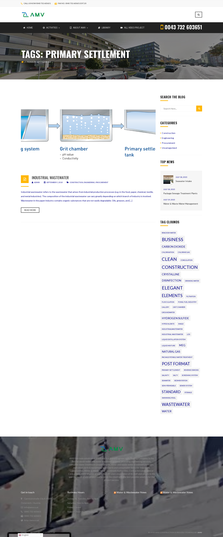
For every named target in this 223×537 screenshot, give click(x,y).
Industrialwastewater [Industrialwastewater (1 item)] (172, 327)
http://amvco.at (31, 518)
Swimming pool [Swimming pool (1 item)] (169, 396)
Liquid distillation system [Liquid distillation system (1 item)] (174, 338)
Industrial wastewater (50, 176)
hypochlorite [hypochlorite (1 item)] (168, 322)
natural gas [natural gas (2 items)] (171, 350)
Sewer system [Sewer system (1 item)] (186, 384)
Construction (76, 181)
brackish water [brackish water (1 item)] (169, 231)
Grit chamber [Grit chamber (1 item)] (179, 306)
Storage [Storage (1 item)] (188, 391)
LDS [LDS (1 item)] (188, 333)
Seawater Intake (184, 179)
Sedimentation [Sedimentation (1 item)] (180, 379)
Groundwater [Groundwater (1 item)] (168, 311)
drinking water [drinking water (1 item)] (192, 279)
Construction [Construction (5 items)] (180, 265)
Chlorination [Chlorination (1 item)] (168, 251)
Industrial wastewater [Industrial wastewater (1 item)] (172, 333)
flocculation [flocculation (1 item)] (168, 300)
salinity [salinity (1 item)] (165, 374)
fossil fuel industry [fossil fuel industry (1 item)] (187, 300)
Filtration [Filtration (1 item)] (191, 295)
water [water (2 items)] (166, 409)
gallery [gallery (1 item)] (165, 306)
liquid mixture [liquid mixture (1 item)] (168, 344)
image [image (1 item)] (181, 322)
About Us (35, 531)
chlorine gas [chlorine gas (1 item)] (184, 251)
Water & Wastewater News (131, 490)
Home (24, 531)
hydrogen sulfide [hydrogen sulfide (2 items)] (175, 316)
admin (36, 181)
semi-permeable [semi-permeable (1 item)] (169, 384)
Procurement (102, 181)
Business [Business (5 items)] (172, 238)
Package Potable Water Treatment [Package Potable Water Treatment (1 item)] (177, 356)
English (23, 535)
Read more (30, 208)
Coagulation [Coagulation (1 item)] (186, 259)
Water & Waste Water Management (180, 202)
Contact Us (49, 531)
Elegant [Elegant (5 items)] (172, 286)
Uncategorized (169, 146)
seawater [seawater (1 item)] (166, 379)
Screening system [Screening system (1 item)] (190, 374)
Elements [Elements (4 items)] (172, 294)
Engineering (89, 181)
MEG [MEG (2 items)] (182, 343)
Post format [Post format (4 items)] (176, 362)
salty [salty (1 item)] (175, 374)
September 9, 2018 (53, 181)
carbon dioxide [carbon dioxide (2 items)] (173, 245)
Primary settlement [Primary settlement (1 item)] (171, 368)
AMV (200, 531)
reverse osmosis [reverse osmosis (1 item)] (191, 368)
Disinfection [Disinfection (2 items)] (171, 279)
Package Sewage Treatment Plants (180, 191)
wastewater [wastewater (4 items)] (176, 402)
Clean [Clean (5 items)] (169, 257)
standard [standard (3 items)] (171, 390)
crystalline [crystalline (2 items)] (170, 272)
